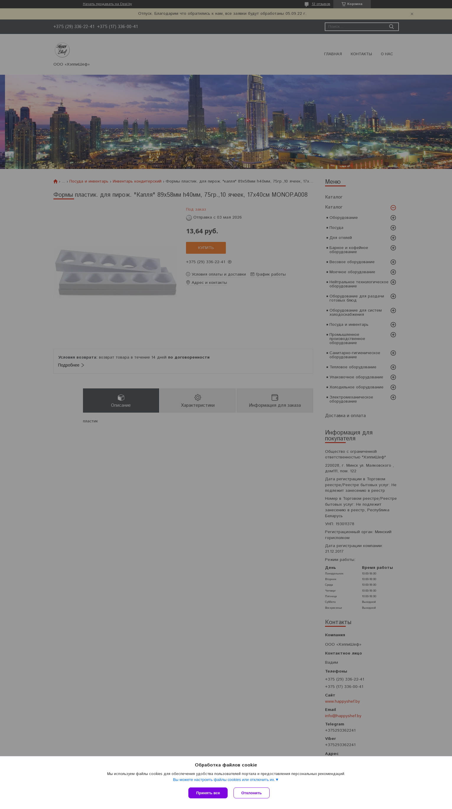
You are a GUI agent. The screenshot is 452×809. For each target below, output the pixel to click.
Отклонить (251, 793)
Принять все (208, 793)
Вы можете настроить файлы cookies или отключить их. (224, 779)
